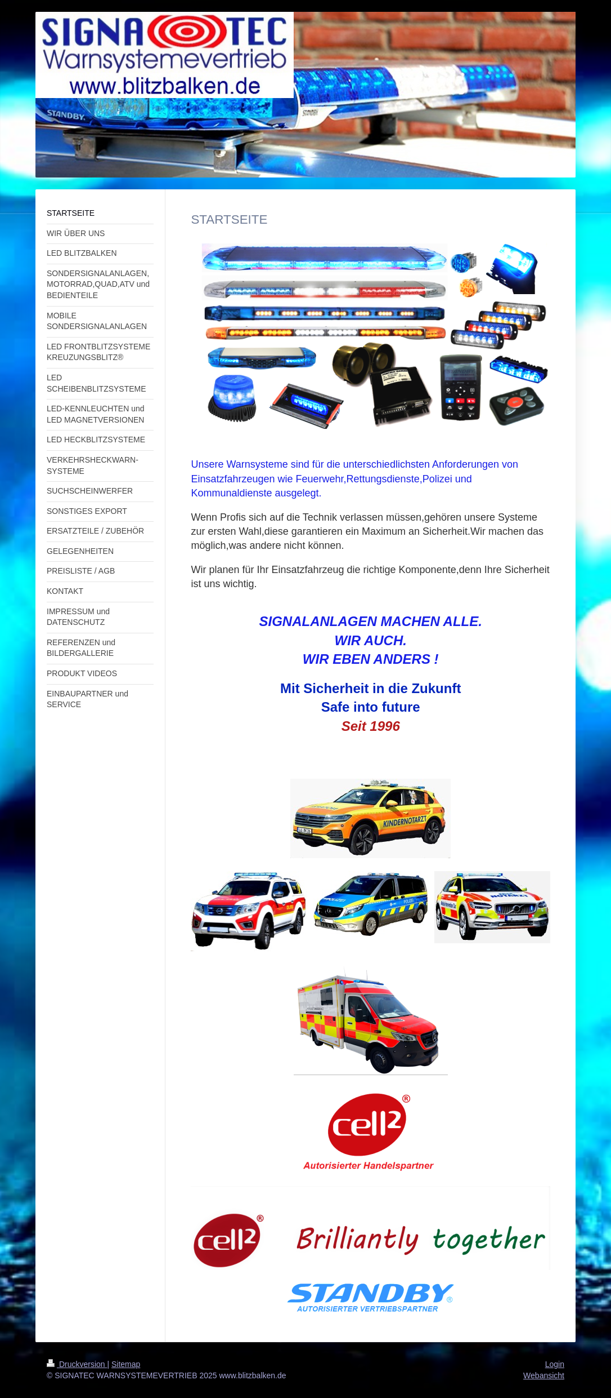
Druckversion (77, 1364)
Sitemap (125, 1364)
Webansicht (543, 1375)
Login (554, 1364)
